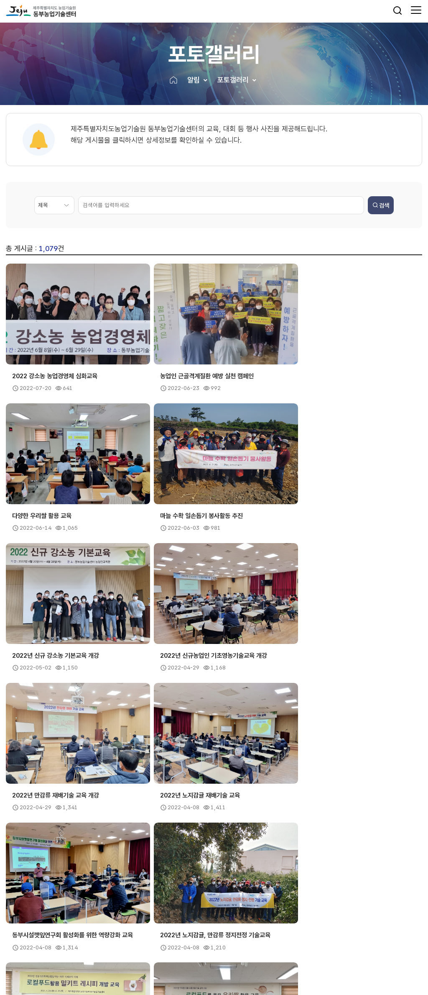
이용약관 (68, 936)
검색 (381, 205)
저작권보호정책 (104, 936)
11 (180, 823)
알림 (193, 80)
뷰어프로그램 (146, 936)
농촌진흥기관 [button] (141, 875)
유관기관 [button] (239, 875)
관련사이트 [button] (346, 875)
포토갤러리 (233, 80)
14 (231, 823)
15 (248, 823)
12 (197, 823)
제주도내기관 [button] (37, 875)
